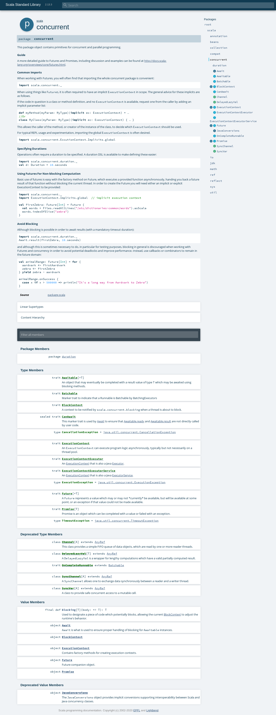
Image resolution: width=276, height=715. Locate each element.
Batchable (223, 81)
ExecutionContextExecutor (235, 112)
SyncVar (222, 151)
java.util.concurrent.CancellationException (139, 432)
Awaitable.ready (134, 422)
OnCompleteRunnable (230, 135)
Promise (222, 141)
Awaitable (223, 76)
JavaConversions (228, 130)
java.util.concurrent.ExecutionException (131, 482)
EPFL (136, 710)
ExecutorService (122, 476)
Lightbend (152, 710)
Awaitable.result (161, 422)
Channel (222, 96)
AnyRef (100, 542)
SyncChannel (225, 146)
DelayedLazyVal (227, 102)
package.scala (56, 295)
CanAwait (223, 91)
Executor (118, 464)
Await (220, 71)
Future (221, 125)
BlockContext (226, 86)
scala (39, 20)
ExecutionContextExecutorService (233, 121)
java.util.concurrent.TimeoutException (126, 521)
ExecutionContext (229, 107)
